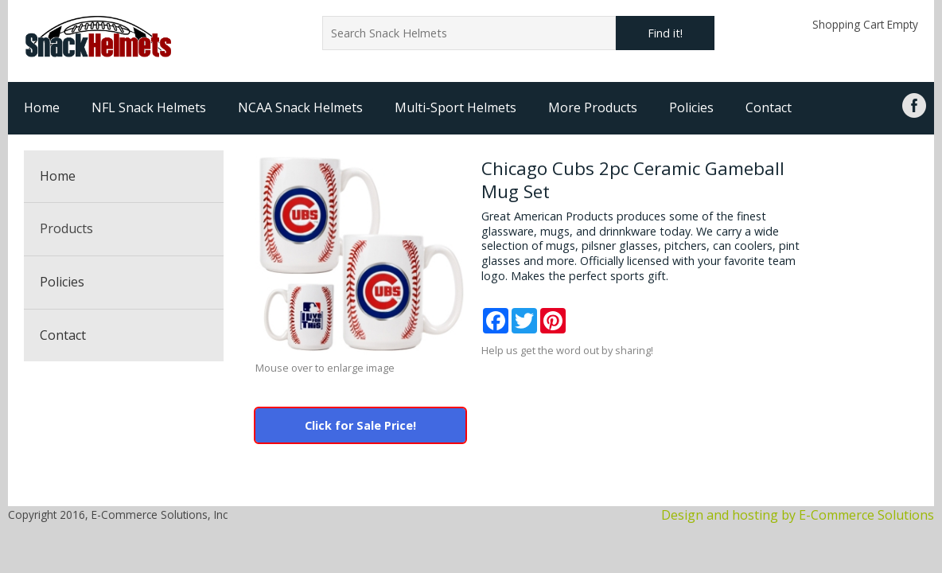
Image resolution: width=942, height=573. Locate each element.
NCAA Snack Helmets (300, 107)
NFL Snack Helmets (148, 107)
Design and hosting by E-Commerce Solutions (797, 515)
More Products (592, 107)
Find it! (665, 33)
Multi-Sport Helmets (455, 107)
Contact (768, 107)
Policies (691, 107)
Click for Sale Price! (360, 425)
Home (42, 107)
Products (66, 228)
